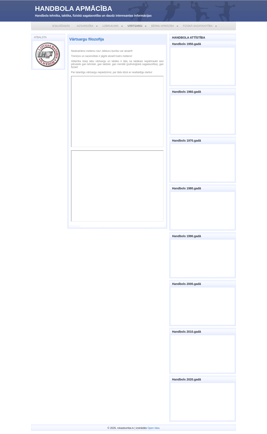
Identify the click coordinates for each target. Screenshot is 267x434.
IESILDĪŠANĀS (61, 26)
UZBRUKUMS (110, 26)
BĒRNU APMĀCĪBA (162, 26)
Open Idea (154, 428)
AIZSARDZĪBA (85, 26)
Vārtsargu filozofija (86, 39)
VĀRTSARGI (135, 26)
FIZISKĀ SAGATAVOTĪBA (198, 26)
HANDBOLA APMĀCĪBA (73, 8)
